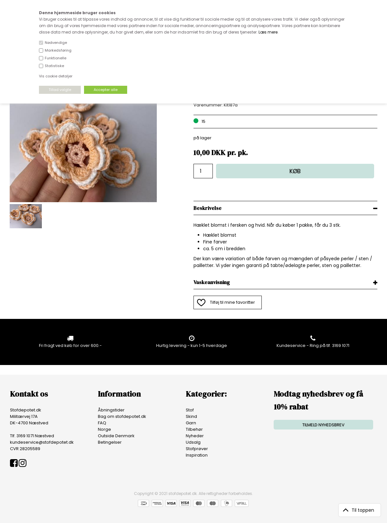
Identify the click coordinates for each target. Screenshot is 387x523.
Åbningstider (111, 410)
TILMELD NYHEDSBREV (323, 425)
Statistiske (54, 65)
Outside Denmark (116, 436)
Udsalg (193, 442)
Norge (104, 429)
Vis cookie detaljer (55, 76)
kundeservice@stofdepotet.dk (42, 442)
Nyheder (195, 436)
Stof (190, 410)
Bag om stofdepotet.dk (122, 416)
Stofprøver (197, 449)
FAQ (102, 423)
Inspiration (197, 455)
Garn (191, 423)
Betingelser (110, 442)
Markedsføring (58, 50)
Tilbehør (194, 429)
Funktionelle (55, 58)
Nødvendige (56, 42)
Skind (191, 416)
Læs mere (268, 32)
